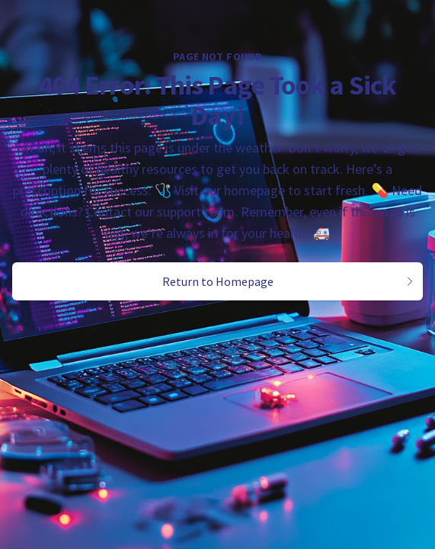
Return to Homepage (289, 281)
